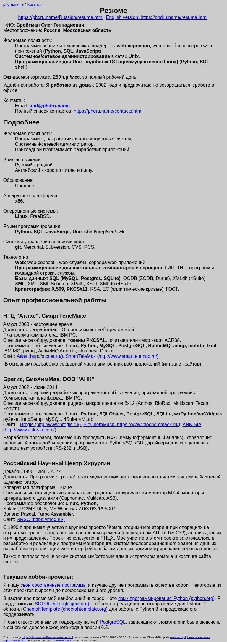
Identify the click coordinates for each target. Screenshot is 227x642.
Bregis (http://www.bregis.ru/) (50, 424)
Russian (34, 4)
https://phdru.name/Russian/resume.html (60, 17)
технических (63, 640)
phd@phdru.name (50, 105)
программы (74, 585)
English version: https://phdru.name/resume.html (156, 17)
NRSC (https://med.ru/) (41, 519)
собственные (46, 585)
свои (26, 585)
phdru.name (13, 4)
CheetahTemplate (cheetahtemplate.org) (65, 609)
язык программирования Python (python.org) (166, 598)
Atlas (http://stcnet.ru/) (40, 356)
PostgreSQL (113, 622)
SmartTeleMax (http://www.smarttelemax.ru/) (112, 356)
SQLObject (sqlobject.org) (62, 603)
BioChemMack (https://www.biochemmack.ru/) (131, 424)
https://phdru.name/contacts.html (108, 111)
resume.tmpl (178, 637)
